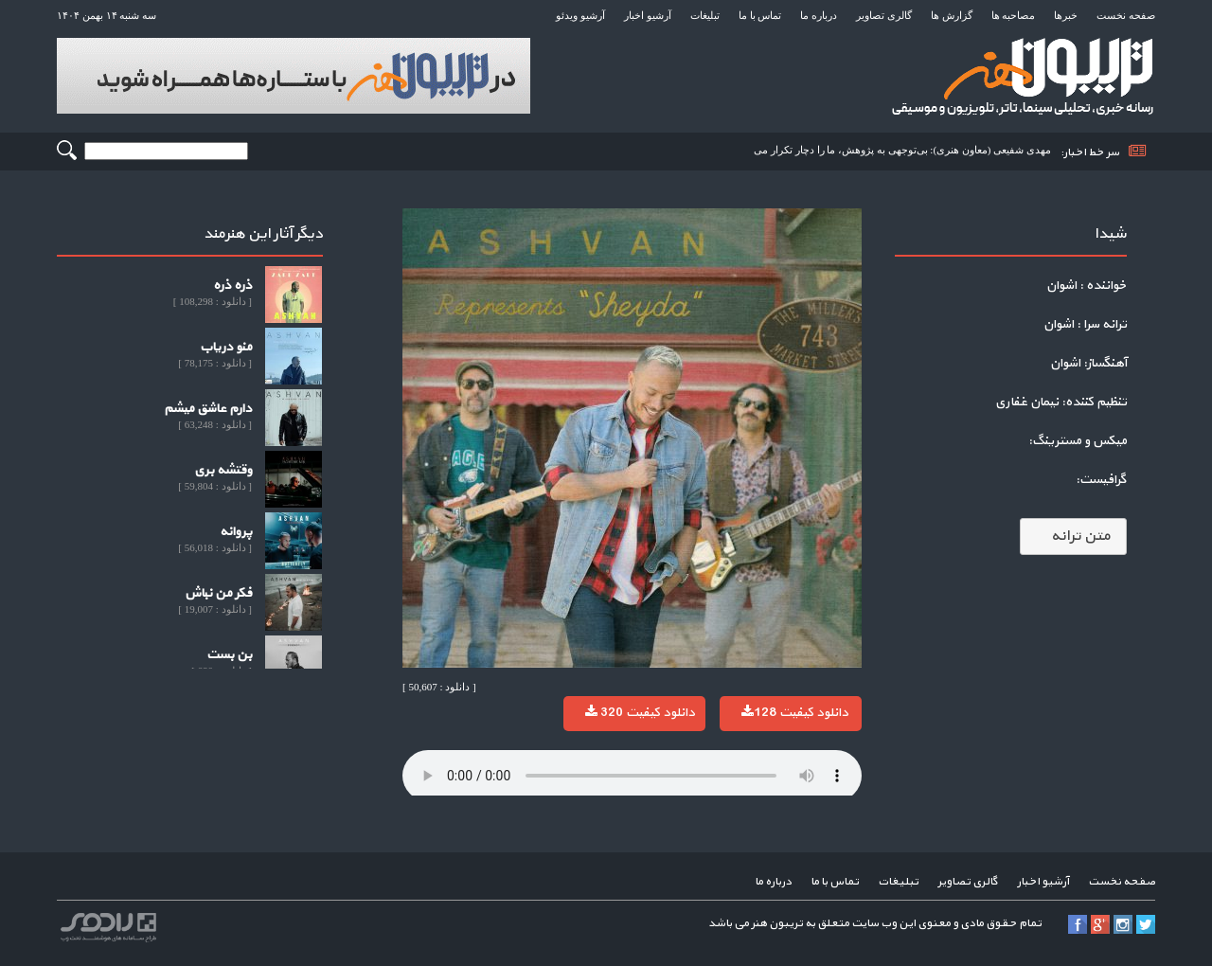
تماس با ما (760, 15)
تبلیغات (705, 15)
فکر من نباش (218, 593)
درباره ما (818, 15)
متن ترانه (1073, 536)
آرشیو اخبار (647, 15)
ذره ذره (232, 285)
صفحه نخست (1125, 15)
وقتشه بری (223, 470)
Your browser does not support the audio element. (632, 775)
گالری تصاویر (884, 15)
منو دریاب (226, 347)
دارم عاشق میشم (208, 409)
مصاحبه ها (1013, 15)
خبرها (1066, 15)
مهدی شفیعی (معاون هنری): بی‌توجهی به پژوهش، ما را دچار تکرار (911, 149)
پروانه (236, 532)
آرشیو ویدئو (580, 15)
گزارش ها (951, 15)
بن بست (229, 655)
